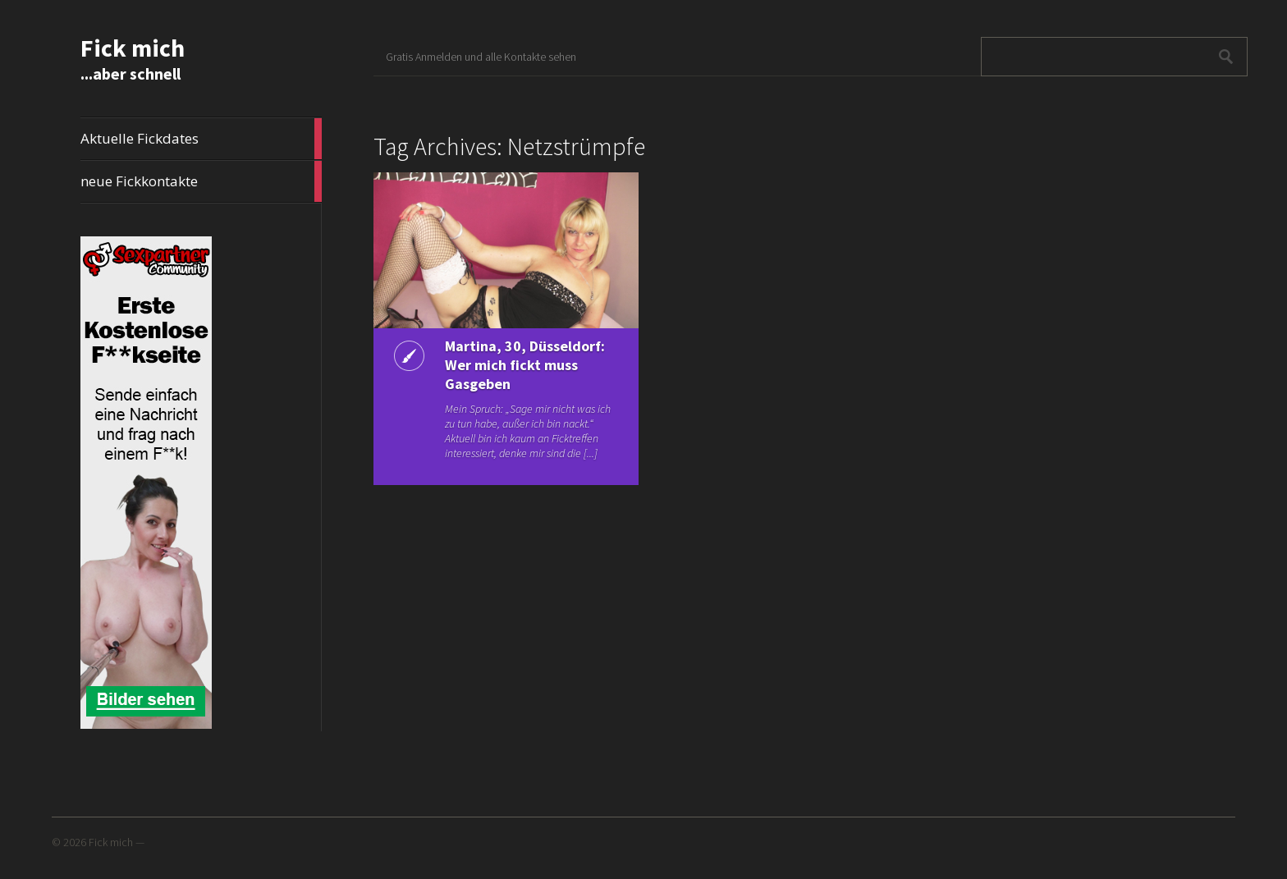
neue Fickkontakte (201, 181)
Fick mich (132, 47)
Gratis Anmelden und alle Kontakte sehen (481, 56)
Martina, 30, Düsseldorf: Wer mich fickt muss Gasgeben (525, 364)
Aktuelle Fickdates (201, 138)
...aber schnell (130, 73)
